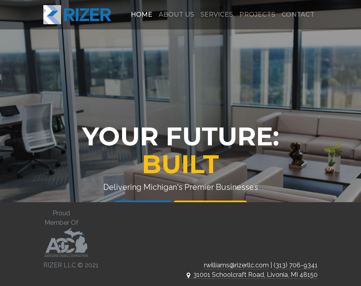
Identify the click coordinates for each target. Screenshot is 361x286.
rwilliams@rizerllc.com (236, 265)
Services (216, 14)
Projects (257, 14)
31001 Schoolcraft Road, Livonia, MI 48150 (251, 274)
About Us (176, 14)
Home (141, 14)
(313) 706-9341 (296, 265)
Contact (297, 14)
